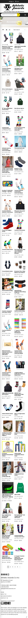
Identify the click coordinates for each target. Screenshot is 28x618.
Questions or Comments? (8, 601)
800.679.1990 (13, 585)
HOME (2, 592)
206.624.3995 (5, 585)
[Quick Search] (9, 14)
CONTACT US (4, 598)
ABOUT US (3, 594)
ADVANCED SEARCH (6, 596)
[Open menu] (25, 14)
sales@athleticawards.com (8, 588)
